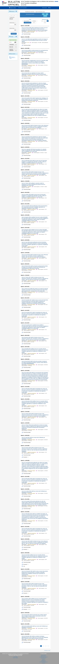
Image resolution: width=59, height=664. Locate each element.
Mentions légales (15, 657)
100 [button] (44, 22)
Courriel (45, 15)
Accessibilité (15, 656)
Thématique (12, 44)
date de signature (27, 22)
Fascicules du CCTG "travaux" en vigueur (12, 58)
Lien (24, 566)
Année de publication (11, 50)
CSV (47, 14)
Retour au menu (47, 650)
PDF (43, 14)
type (34, 22)
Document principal (26, 45)
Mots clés (11, 46)
